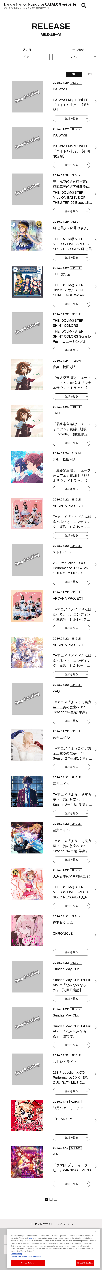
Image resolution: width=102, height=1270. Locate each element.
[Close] (96, 1241)
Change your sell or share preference (26, 1266)
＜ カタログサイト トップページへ (51, 1223)
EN (90, 74)
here (30, 1248)
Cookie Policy (16, 1263)
